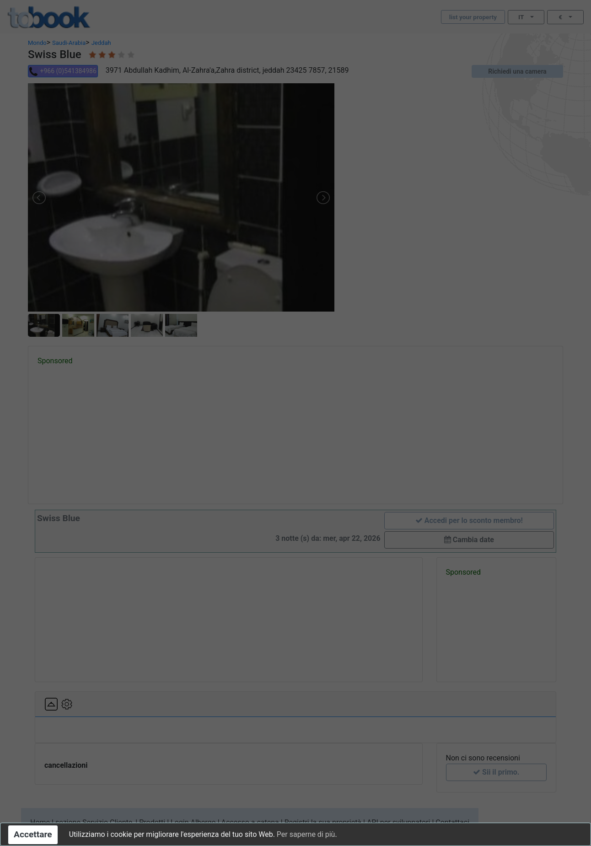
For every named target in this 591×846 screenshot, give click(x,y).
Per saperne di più (306, 834)
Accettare (33, 834)
